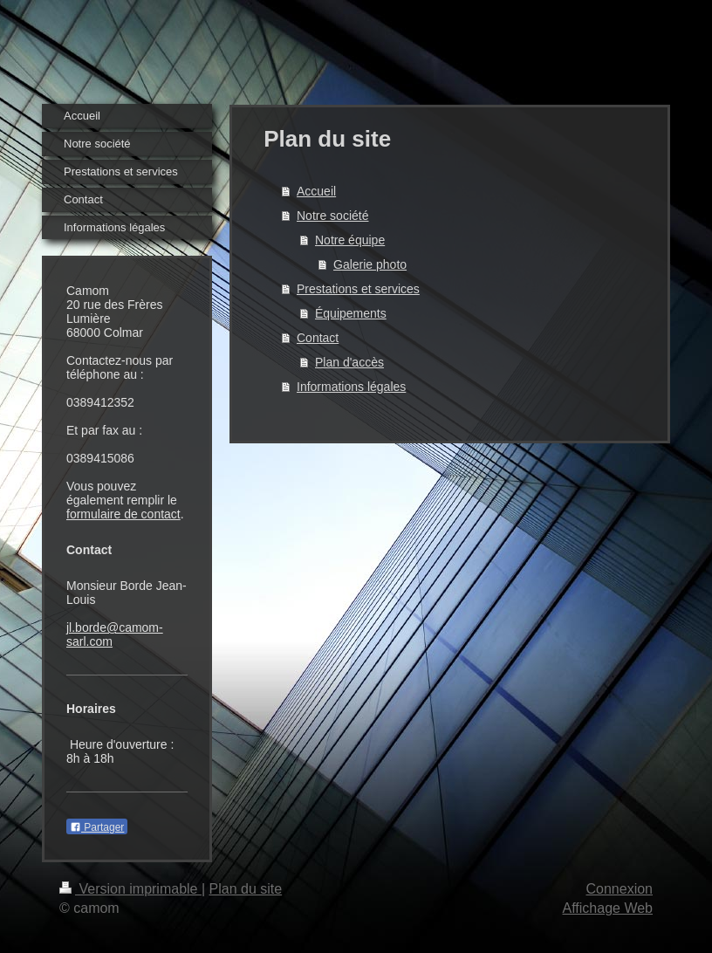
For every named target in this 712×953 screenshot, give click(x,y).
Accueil (316, 191)
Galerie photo (370, 264)
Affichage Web (608, 908)
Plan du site (246, 888)
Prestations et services (358, 289)
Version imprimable (130, 888)
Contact (318, 338)
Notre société (332, 216)
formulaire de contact (123, 514)
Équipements (351, 313)
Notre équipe (350, 240)
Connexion (620, 888)
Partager (97, 827)
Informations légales (351, 387)
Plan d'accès (349, 362)
